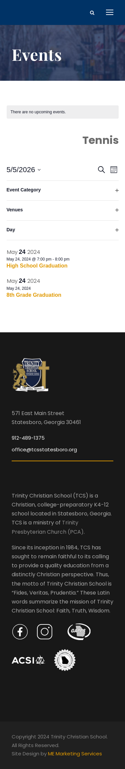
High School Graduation (37, 266)
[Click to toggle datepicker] (24, 169)
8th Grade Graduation (34, 295)
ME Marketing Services (75, 753)
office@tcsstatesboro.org (44, 449)
